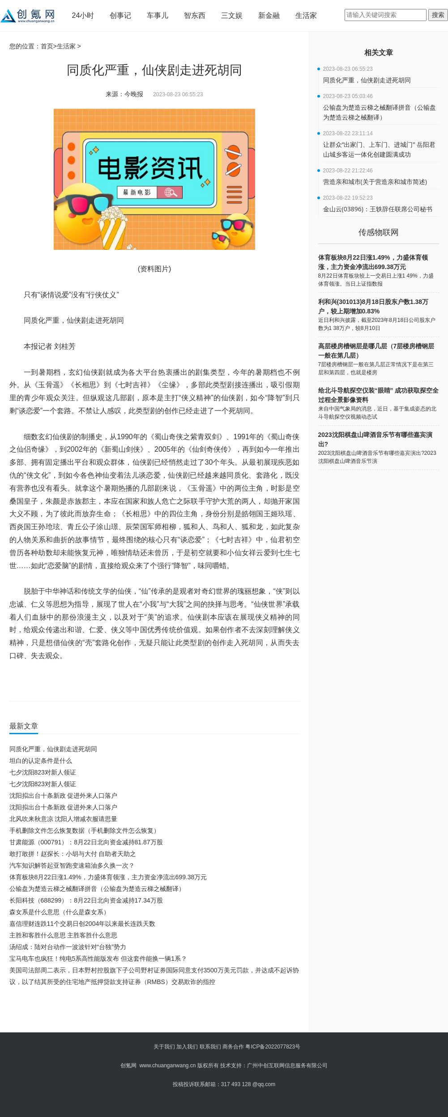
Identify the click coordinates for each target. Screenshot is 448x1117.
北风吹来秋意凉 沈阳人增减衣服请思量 (63, 818)
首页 (47, 46)
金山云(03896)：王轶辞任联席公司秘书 (377, 209)
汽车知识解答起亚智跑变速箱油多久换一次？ (72, 865)
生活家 (306, 15)
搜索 (438, 14)
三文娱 (232, 15)
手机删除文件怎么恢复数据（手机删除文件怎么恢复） (84, 830)
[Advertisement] (152, 1012)
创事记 (120, 15)
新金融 (269, 15)
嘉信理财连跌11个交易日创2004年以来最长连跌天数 (82, 923)
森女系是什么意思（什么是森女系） (59, 912)
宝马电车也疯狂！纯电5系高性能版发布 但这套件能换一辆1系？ (98, 958)
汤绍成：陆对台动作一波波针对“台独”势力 (67, 946)
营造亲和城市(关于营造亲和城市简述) (375, 181)
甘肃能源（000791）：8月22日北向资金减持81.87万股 (86, 842)
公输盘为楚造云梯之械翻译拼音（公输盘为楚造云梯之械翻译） (97, 888)
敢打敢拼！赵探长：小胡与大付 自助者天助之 (73, 853)
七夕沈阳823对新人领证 (42, 772)
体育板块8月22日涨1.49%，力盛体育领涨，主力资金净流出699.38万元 (108, 877)
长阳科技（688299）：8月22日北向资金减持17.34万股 (86, 900)
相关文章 (378, 52)
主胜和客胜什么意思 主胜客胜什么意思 (63, 935)
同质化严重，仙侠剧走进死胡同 (53, 749)
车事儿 (157, 15)
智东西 (194, 15)
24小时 (83, 15)
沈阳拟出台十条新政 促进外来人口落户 (63, 795)
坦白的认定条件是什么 (40, 760)
